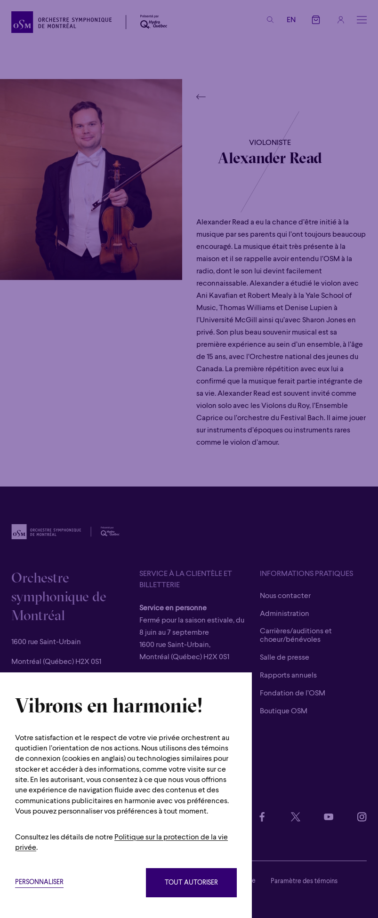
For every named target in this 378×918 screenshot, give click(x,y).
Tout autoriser (191, 882)
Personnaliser (39, 882)
